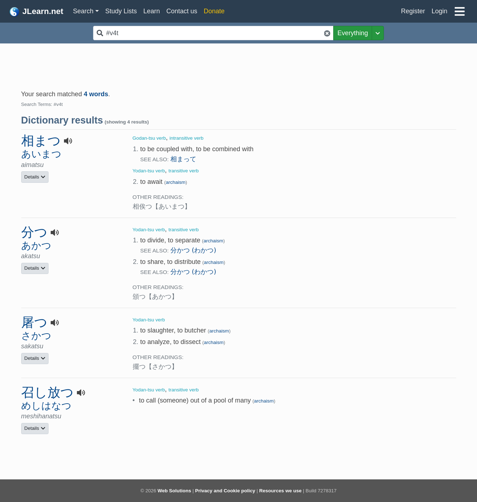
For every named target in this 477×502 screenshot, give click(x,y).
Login (439, 11)
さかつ (36, 335)
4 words (96, 94)
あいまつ (41, 153)
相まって (183, 159)
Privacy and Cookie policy (225, 490)
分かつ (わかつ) (193, 250)
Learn (151, 11)
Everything (353, 33)
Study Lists (121, 11)
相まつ (41, 140)
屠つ (34, 322)
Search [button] (83, 11)
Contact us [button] (181, 11)
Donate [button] (214, 11)
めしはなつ (46, 405)
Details (35, 177)
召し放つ (47, 392)
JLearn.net (36, 12)
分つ (34, 232)
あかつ (36, 245)
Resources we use (280, 490)
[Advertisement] (238, 63)
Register (413, 11)
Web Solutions (174, 490)
